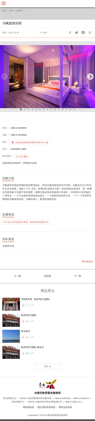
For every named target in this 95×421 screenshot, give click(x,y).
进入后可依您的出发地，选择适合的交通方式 (27, 222)
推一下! (76, 33)
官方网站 (23, 156)
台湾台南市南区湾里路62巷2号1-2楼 (31, 142)
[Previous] (4, 76)
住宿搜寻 (19, 11)
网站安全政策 (65, 407)
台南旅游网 (47, 3)
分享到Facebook (70, 33)
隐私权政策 (28, 407)
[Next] (90, 76)
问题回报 (90, 33)
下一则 (77, 276)
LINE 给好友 (83, 33)
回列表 (47, 276)
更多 (46, 366)
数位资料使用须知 (46, 407)
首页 (4, 11)
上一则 (17, 276)
